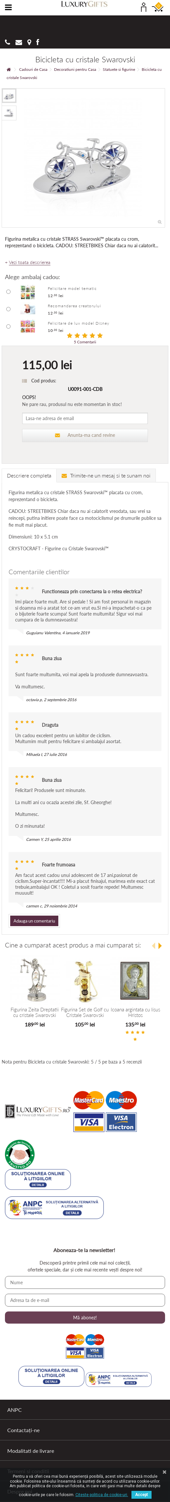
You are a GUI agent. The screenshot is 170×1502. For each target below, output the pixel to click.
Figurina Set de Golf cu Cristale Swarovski (85, 1012)
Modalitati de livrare (30, 1451)
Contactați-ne (23, 1430)
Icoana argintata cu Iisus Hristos (135, 1012)
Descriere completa (29, 475)
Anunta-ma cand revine (85, 435)
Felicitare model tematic (72, 288)
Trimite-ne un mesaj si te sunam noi (106, 475)
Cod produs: (43, 380)
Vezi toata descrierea (29, 262)
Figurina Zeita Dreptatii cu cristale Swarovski (35, 1012)
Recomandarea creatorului (74, 305)
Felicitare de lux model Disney (78, 323)
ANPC (14, 1410)
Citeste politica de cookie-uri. (101, 1494)
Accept (141, 1494)
